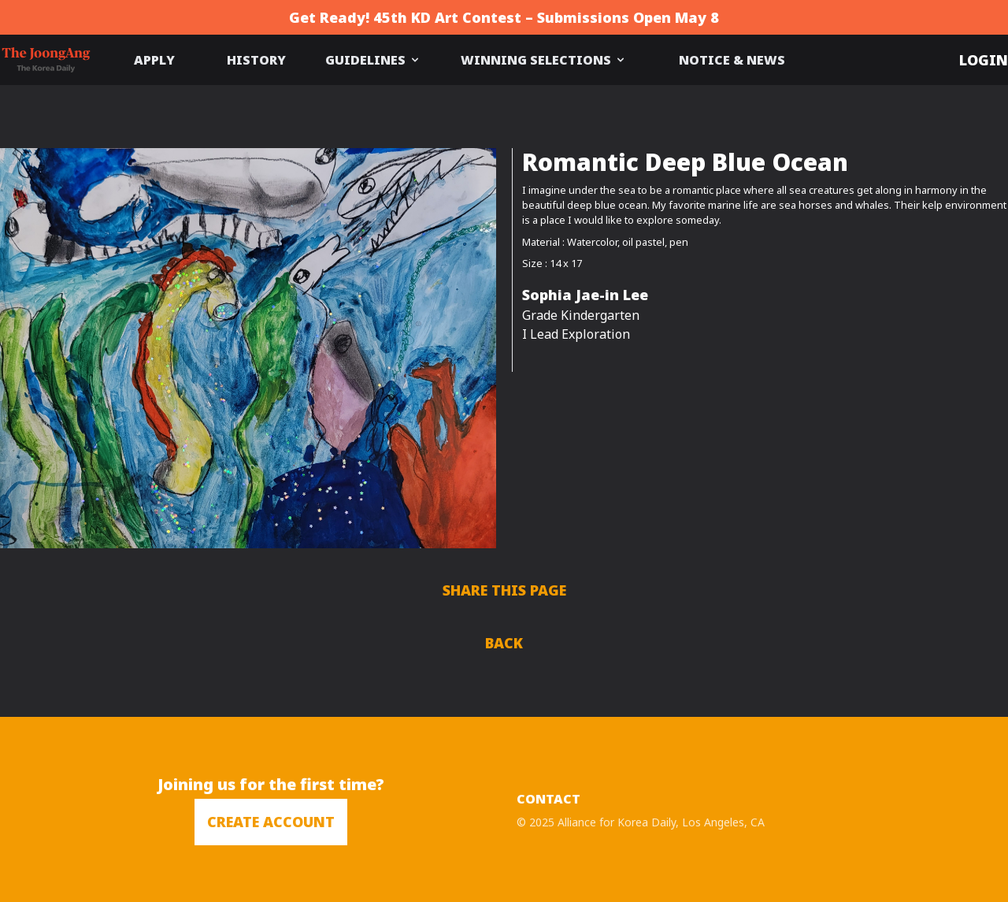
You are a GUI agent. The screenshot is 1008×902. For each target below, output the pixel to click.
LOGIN (983, 59)
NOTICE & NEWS (732, 60)
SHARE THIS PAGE (504, 590)
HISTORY (256, 60)
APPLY (154, 60)
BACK (504, 642)
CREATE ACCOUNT (271, 821)
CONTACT (548, 798)
